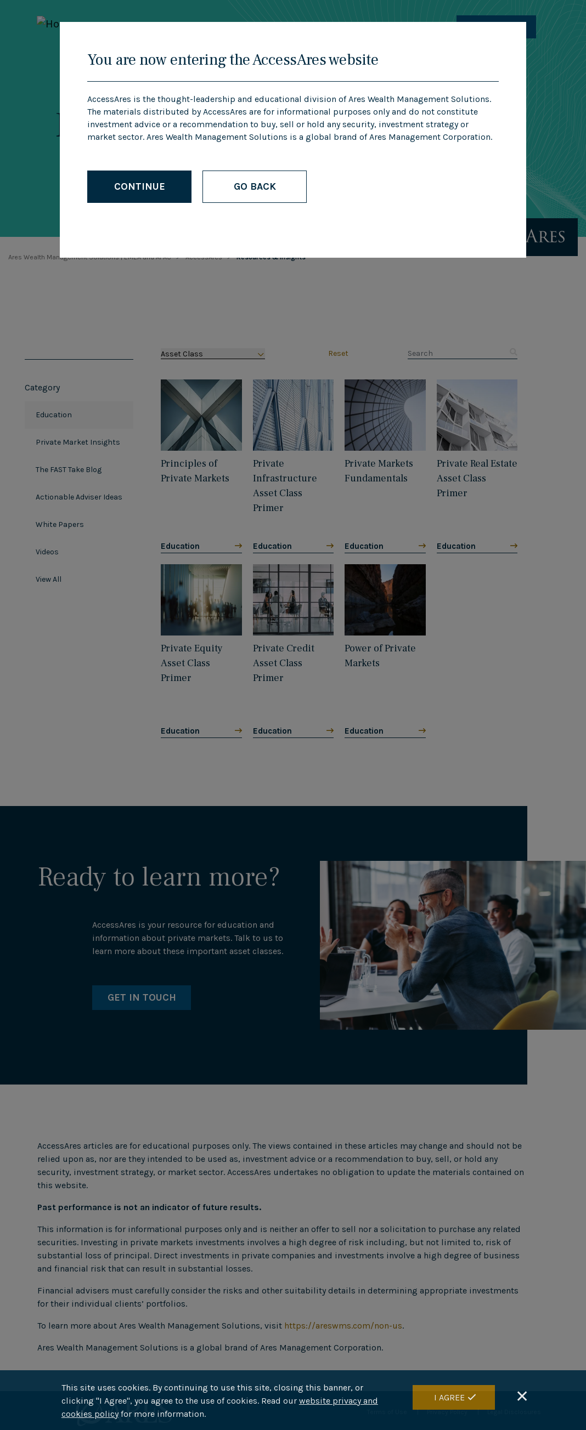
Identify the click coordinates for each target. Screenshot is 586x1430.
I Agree (449, 1397)
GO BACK (255, 186)
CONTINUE (139, 186)
